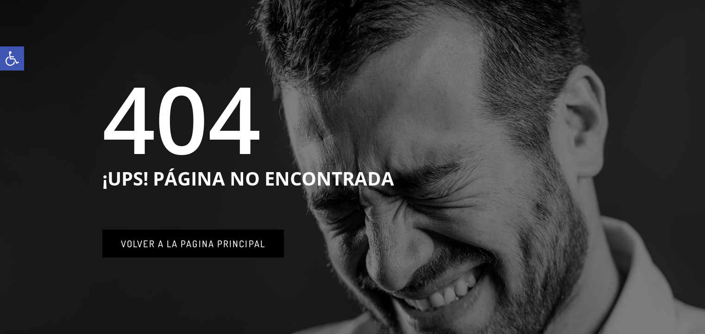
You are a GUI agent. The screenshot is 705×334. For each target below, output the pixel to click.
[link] (12, 58)
